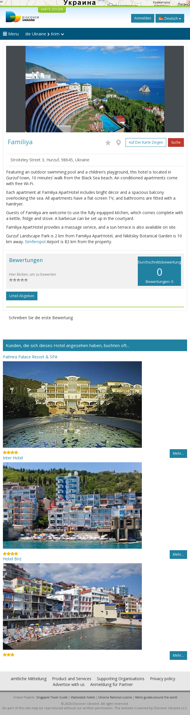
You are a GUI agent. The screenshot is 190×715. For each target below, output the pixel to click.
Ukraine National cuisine (115, 697)
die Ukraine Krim (44, 34)
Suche (176, 142)
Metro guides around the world (156, 697)
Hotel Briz (12, 558)
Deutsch (170, 18)
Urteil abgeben (21, 295)
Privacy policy (162, 678)
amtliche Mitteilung (28, 678)
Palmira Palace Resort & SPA (30, 357)
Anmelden (142, 18)
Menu (11, 34)
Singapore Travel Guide (52, 697)
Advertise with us (69, 684)
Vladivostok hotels (83, 697)
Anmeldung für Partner (111, 684)
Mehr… (178, 453)
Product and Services (71, 678)
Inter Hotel (13, 458)
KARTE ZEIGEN (52, 9)
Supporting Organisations (120, 678)
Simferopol (35, 241)
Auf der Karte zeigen (146, 142)
